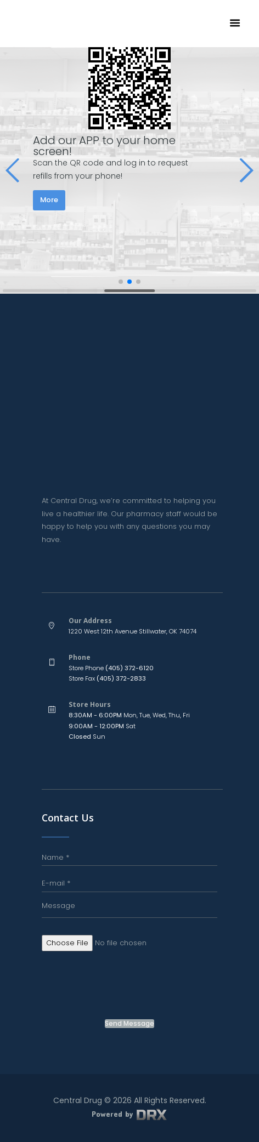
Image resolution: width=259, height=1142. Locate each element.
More (49, 200)
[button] (12, 170)
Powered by (129, 1113)
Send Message (129, 1023)
